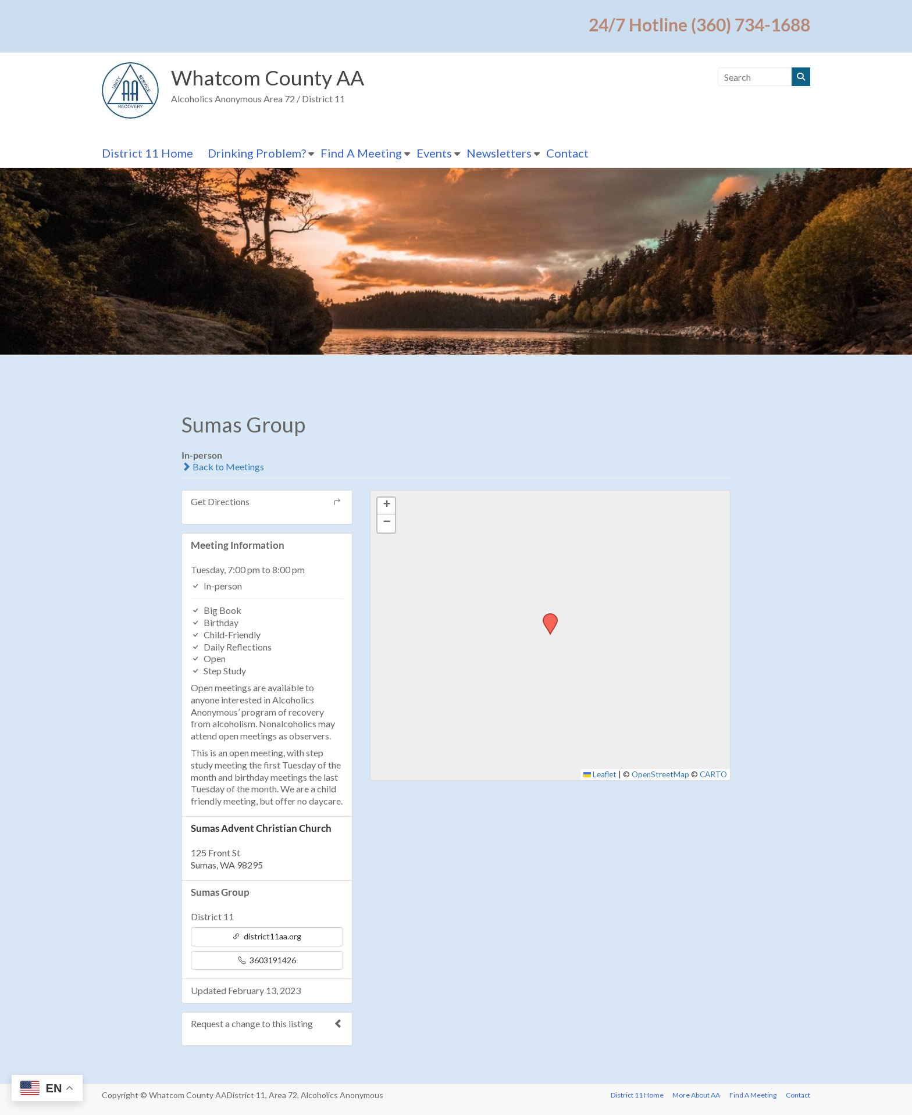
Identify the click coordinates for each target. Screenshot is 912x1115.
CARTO (713, 774)
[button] (546, 616)
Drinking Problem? (257, 153)
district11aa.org (266, 936)
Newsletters (499, 153)
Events (434, 153)
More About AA (696, 1095)
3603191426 (267, 960)
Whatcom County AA (268, 78)
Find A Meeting (361, 153)
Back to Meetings (222, 466)
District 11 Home (147, 153)
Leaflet (600, 774)
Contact (567, 153)
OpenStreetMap (660, 774)
